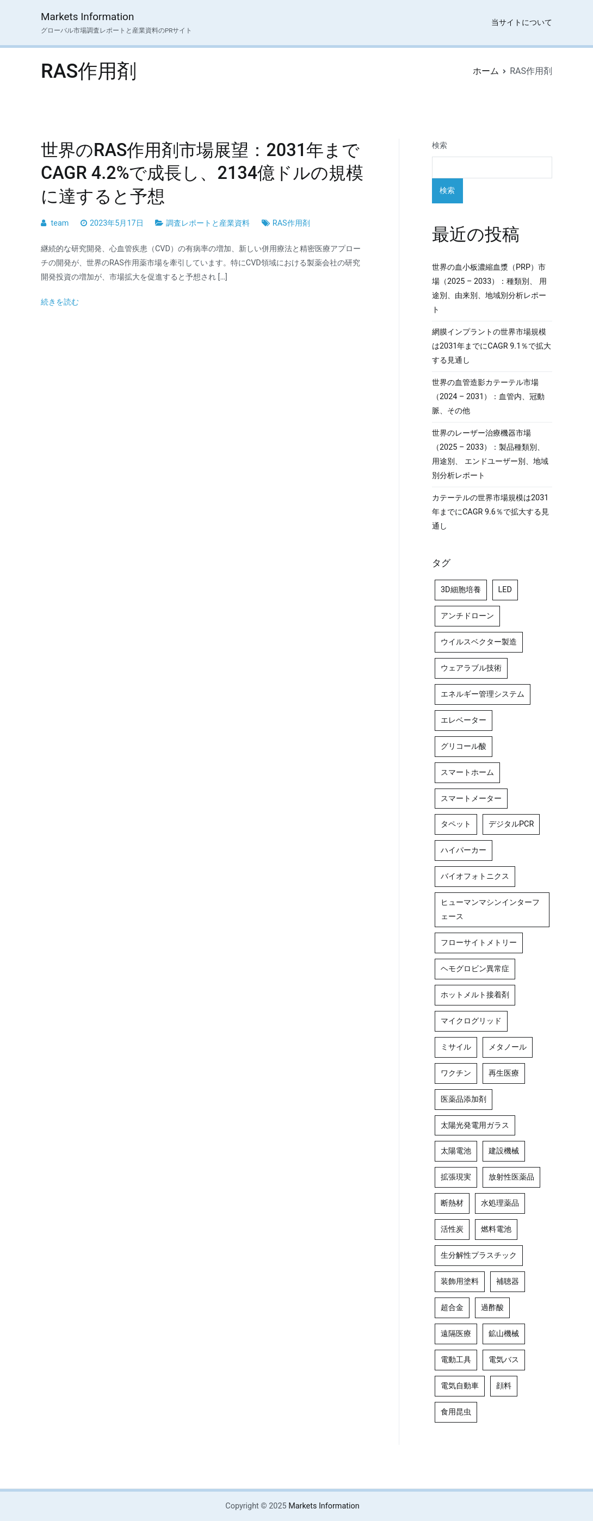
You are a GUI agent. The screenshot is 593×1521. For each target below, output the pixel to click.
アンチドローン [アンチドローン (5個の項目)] (467, 615)
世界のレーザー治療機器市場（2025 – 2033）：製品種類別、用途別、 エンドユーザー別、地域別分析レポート (490, 454)
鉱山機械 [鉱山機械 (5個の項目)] (504, 1333)
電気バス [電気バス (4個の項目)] (504, 1359)
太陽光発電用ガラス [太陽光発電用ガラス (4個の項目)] (475, 1125)
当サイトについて (521, 22)
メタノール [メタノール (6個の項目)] (508, 1047)
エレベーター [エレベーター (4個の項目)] (463, 720)
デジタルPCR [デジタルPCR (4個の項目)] (511, 824)
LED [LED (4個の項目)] (505, 589)
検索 (439, 145)
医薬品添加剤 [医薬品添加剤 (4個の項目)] (463, 1099)
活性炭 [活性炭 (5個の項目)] (452, 1229)
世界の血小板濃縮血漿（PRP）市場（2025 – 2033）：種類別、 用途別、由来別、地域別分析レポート (489, 288)
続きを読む (60, 302)
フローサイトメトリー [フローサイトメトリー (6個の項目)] (479, 942)
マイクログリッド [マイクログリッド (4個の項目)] (471, 1021)
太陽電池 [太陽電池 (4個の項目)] (456, 1151)
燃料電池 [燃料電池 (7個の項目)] (496, 1229)
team (60, 223)
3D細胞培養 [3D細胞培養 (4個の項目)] (461, 589)
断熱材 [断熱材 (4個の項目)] (452, 1203)
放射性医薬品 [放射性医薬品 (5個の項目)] (511, 1177)
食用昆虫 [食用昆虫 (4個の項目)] (456, 1412)
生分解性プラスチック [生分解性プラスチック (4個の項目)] (479, 1255)
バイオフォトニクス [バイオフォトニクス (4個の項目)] (475, 876)
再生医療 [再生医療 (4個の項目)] (504, 1073)
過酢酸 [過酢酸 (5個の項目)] (492, 1307)
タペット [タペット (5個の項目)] (456, 824)
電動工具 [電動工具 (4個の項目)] (456, 1359)
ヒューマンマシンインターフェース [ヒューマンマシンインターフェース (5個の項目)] (490, 909)
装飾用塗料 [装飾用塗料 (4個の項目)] (460, 1281)
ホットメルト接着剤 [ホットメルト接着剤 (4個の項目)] (475, 994)
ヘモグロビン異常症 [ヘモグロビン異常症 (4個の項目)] (475, 968)
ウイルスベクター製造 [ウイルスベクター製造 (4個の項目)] (479, 642)
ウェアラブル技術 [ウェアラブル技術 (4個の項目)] (471, 668)
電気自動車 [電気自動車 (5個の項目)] (460, 1385)
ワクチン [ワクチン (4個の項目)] (456, 1073)
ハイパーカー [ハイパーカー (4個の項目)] (463, 850)
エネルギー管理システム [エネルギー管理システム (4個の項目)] (482, 694)
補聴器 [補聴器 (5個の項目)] (507, 1281)
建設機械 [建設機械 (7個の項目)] (504, 1151)
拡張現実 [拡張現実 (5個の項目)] (456, 1177)
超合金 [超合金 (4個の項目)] (452, 1307)
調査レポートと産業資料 (208, 223)
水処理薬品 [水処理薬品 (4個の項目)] (500, 1203)
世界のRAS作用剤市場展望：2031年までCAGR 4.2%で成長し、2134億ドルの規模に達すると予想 (202, 173)
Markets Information (87, 16)
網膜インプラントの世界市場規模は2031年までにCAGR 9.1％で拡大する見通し (491, 346)
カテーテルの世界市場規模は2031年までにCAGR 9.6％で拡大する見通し (490, 512)
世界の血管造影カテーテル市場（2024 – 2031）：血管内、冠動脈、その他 (488, 396)
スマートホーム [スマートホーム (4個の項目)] (467, 772)
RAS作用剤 (291, 223)
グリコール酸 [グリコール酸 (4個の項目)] (463, 746)
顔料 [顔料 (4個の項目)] (503, 1385)
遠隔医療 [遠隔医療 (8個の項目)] (456, 1333)
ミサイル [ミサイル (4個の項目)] (456, 1047)
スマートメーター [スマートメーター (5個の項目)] (471, 798)
